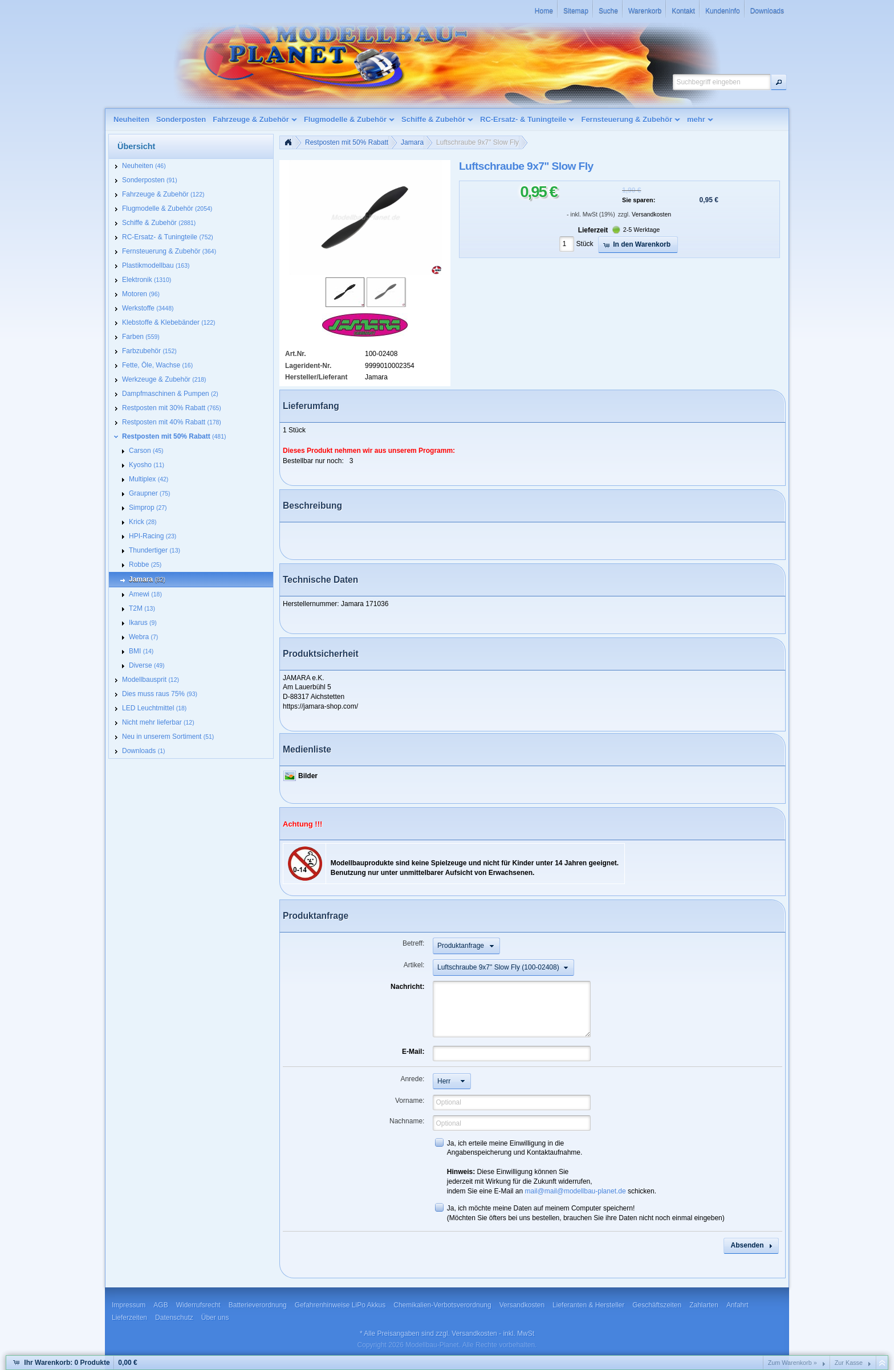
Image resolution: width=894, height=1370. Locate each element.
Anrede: (412, 1079)
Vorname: (409, 1101)
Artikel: (414, 965)
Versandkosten (651, 214)
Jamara (412, 142)
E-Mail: (413, 1052)
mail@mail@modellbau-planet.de (575, 1191)
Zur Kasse (849, 1362)
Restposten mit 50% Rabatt (346, 142)
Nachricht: (407, 987)
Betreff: (413, 943)
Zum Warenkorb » (792, 1362)
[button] (779, 82)
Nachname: (406, 1121)
